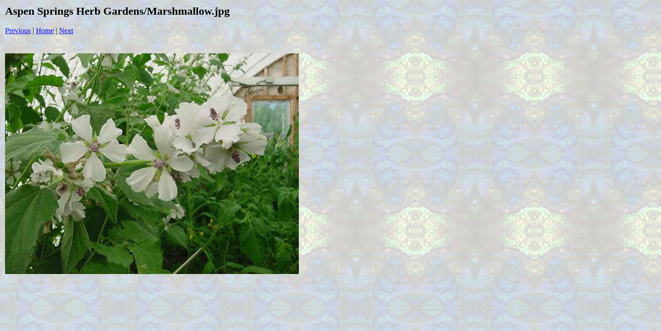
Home (45, 30)
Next (66, 30)
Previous (18, 30)
